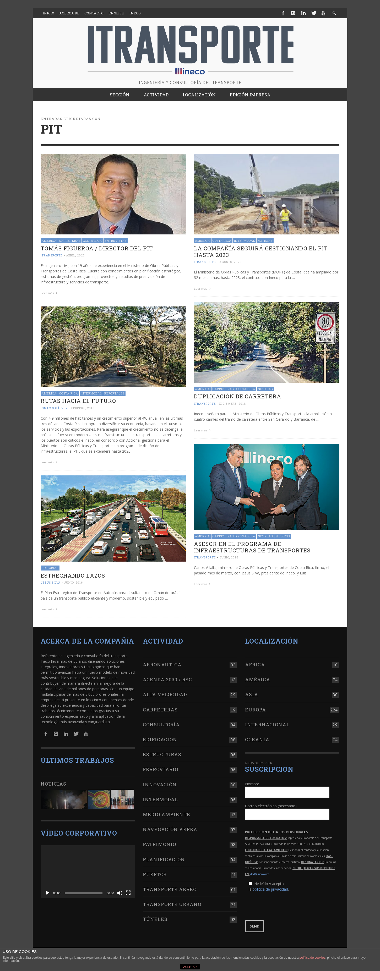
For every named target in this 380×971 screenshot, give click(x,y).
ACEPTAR (190, 966)
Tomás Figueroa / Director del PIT (97, 248)
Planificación (164, 859)
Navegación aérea (170, 829)
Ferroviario (160, 769)
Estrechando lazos (73, 575)
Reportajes (114, 393)
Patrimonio (159, 844)
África (255, 664)
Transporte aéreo (170, 889)
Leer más (49, 293)
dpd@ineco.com (259, 874)
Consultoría (161, 724)
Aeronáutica (162, 664)
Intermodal (244, 241)
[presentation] (285, 906)
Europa (255, 709)
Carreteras (69, 241)
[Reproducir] (47, 893)
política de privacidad (270, 889)
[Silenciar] (119, 893)
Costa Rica (92, 241)
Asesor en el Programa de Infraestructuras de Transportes (252, 547)
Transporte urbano (172, 904)
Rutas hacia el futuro (78, 400)
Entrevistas (116, 241)
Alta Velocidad (165, 694)
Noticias (265, 241)
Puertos (282, 536)
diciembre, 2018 (232, 403)
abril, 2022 (75, 255)
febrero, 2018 (82, 408)
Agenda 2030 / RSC (167, 679)
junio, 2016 (228, 557)
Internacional (267, 724)
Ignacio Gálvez (54, 408)
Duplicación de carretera (237, 396)
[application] (88, 871)
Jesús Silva (51, 582)
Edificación (160, 739)
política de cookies (312, 957)
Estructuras (162, 754)
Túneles (155, 919)
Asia (251, 694)
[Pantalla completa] (128, 893)
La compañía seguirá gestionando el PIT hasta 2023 (261, 252)
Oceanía (257, 739)
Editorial (50, 568)
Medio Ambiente (166, 814)
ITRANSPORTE (52, 255)
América (49, 241)
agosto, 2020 (230, 262)
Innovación (160, 784)
